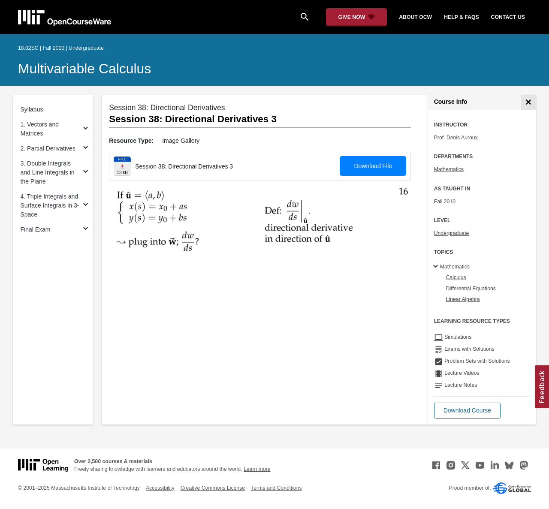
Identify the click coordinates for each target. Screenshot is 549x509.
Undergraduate (451, 233)
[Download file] (122, 166)
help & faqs (461, 17)
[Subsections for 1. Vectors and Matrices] (85, 129)
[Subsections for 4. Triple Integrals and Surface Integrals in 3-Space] (85, 205)
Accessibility (160, 488)
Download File (373, 166)
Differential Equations (471, 289)
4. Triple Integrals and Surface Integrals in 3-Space (50, 205)
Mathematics (449, 169)
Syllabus (32, 109)
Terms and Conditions (276, 488)
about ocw (415, 17)
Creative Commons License (213, 488)
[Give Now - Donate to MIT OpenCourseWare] (356, 17)
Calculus (456, 277)
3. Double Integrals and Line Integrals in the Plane (48, 172)
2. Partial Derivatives (48, 148)
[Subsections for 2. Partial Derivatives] (85, 148)
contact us (508, 17)
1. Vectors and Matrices (40, 129)
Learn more (257, 469)
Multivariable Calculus (84, 68)
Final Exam (36, 229)
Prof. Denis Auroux (456, 138)
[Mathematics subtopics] (437, 266)
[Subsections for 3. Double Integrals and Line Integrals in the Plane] (85, 172)
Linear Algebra (463, 299)
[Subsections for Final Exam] (85, 229)
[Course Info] (528, 102)
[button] (467, 411)
